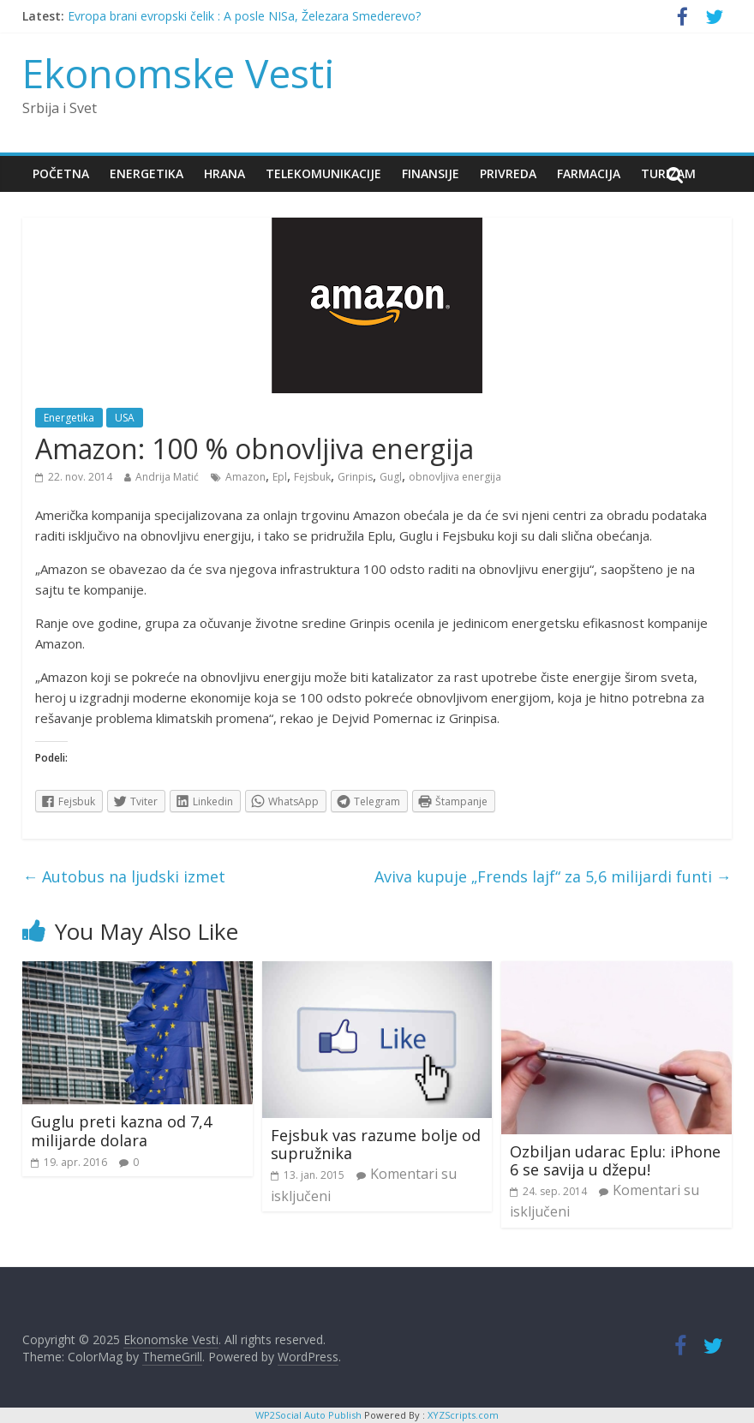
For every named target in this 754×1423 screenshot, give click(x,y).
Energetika (146, 173)
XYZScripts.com (463, 1414)
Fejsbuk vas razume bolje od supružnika (376, 1144)
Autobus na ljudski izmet (123, 876)
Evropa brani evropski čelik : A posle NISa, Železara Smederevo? (244, 16)
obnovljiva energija (455, 476)
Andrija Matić (167, 476)
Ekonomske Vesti (178, 72)
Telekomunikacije (323, 173)
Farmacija (588, 173)
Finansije (430, 173)
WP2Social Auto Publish (308, 1414)
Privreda (508, 173)
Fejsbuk (312, 476)
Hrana (224, 173)
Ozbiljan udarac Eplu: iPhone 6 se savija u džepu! (615, 1161)
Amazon (245, 476)
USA (125, 417)
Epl (279, 476)
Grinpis (355, 476)
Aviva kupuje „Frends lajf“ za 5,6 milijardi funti (553, 876)
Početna (61, 173)
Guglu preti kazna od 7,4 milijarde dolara (121, 1131)
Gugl (391, 476)
